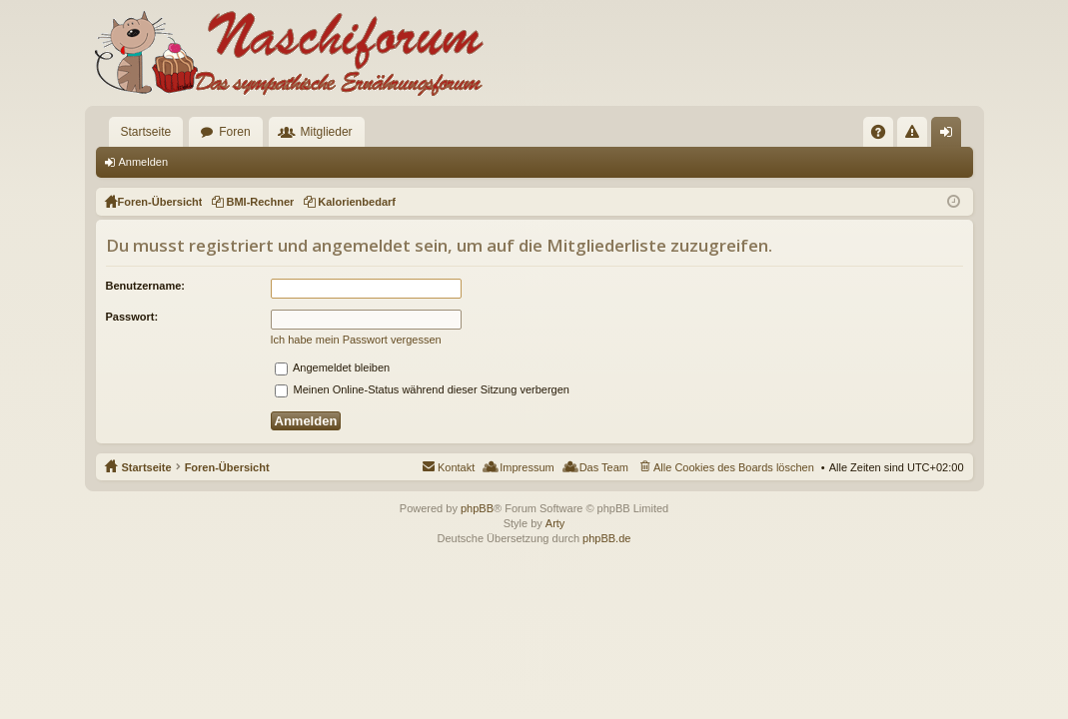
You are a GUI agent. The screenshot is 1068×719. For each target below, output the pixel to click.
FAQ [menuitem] (883, 136)
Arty (555, 523)
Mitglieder (327, 132)
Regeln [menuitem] (915, 136)
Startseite (146, 132)
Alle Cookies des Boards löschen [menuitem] (733, 467)
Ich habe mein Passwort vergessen (356, 340)
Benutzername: (145, 286)
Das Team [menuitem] (603, 467)
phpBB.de (606, 538)
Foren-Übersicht (227, 467)
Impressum (526, 467)
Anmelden (144, 162)
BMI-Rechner (260, 202)
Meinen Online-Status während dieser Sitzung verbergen (422, 389)
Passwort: (132, 317)
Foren (234, 132)
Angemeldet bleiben (333, 367)
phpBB (477, 508)
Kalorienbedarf (357, 202)
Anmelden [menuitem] (949, 136)
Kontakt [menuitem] (456, 467)
